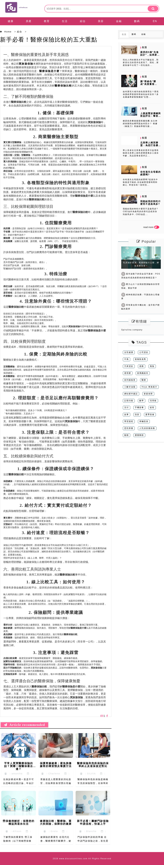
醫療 (144, 380)
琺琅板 (153, 400)
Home (8, 31)
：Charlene (50, 773)
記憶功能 (128, 400)
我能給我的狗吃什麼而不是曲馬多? (150, 202)
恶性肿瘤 (128, 428)
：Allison (13, 831)
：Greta (51, 831)
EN (155, 21)
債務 (141, 366)
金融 (119, 21)
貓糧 (126, 435)
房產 (29, 21)
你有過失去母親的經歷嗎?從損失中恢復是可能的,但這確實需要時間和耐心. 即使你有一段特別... (140, 182)
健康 (10, 21)
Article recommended (24, 725)
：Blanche (88, 831)
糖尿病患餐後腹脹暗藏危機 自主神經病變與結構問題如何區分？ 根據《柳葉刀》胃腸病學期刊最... (140, 123)
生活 (65, 21)
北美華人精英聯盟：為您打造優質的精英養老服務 (150, 145)
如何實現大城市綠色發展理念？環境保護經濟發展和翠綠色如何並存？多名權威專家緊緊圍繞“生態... (141, 94)
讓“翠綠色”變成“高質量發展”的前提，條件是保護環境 (150, 85)
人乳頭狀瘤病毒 (147, 428)
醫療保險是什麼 (49, 71)
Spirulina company (132, 330)
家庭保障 (148, 394)
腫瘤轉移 (139, 435)
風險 (152, 366)
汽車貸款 (128, 366)
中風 (126, 359)
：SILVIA (88, 773)
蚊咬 (152, 407)
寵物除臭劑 (140, 359)
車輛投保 (143, 421)
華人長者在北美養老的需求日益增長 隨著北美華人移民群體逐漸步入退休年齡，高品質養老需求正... (141, 153)
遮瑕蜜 (127, 373)
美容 (101, 21)
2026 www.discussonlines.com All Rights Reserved (82, 858)
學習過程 (128, 421)
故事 (126, 414)
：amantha (13, 773)
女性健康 (128, 352)
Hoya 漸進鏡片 (149, 387)
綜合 (83, 21)
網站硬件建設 (131, 394)
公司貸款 (143, 352)
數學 (141, 400)
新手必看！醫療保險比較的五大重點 (48, 39)
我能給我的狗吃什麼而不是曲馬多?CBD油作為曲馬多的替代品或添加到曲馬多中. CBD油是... (140, 211)
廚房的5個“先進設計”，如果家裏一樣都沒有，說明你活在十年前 (150, 56)
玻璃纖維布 (142, 373)
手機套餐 (139, 407)
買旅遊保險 (26, 63)
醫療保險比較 (63, 85)
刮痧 (137, 414)
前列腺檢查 (129, 380)
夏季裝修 (149, 414)
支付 (126, 407)
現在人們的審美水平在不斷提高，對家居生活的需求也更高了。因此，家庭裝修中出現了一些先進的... (141, 62)
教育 (47, 21)
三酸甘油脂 (129, 387)
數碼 (137, 21)
